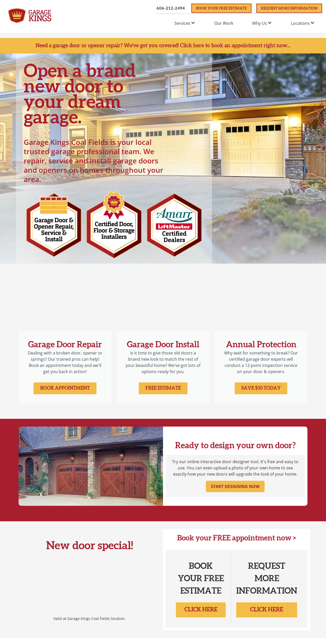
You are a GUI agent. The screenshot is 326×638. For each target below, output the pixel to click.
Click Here (200, 609)
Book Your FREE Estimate (221, 8)
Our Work (223, 23)
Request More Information (289, 8)
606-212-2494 (171, 8)
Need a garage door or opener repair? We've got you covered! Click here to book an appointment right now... (163, 45)
